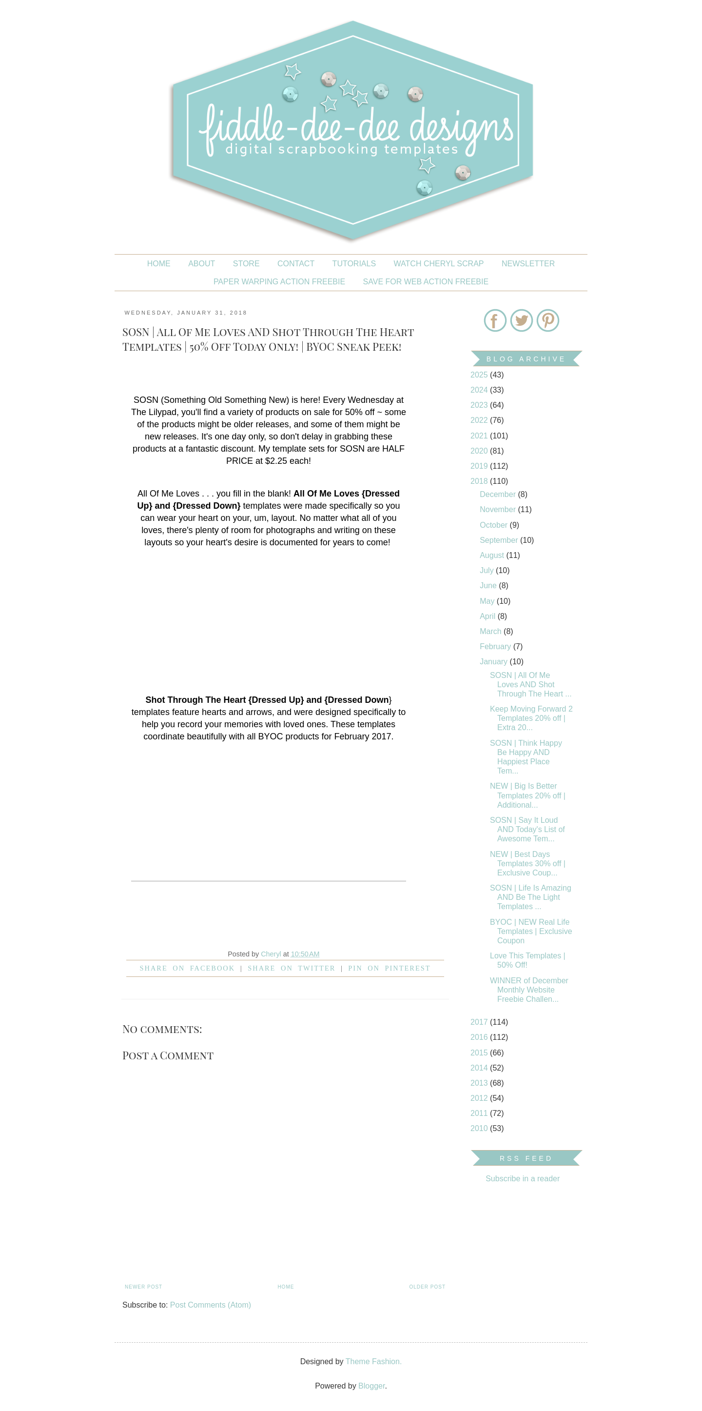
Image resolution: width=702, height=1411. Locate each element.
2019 (480, 466)
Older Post (428, 1287)
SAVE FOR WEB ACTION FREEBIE (426, 282)
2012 (480, 1098)
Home (159, 263)
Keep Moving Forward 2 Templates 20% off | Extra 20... (531, 718)
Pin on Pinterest (389, 968)
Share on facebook (187, 968)
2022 (480, 420)
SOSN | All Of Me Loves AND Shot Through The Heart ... (531, 684)
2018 (480, 481)
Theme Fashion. (374, 1361)
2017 (480, 1022)
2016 (480, 1037)
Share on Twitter (291, 968)
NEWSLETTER (528, 263)
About (201, 263)
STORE (246, 263)
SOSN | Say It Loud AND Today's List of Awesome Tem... (527, 829)
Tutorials (354, 263)
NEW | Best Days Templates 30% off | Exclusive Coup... (528, 863)
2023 (480, 405)
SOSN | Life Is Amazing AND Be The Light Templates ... (530, 897)
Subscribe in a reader (523, 1178)
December (499, 494)
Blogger (371, 1386)
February (496, 646)
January (494, 661)
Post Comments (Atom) (210, 1305)
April (488, 616)
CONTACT (295, 263)
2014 (480, 1068)
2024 (480, 390)
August (493, 555)
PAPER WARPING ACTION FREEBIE (279, 282)
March (492, 631)
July (488, 570)
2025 (480, 375)
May (488, 601)
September (500, 540)
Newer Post (143, 1287)
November (499, 509)
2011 (480, 1113)
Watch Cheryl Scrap (439, 263)
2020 (480, 451)
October (494, 525)
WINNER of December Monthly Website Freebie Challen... (529, 989)
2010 (480, 1128)
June (489, 585)
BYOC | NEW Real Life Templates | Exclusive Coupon (531, 931)
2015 (480, 1053)
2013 (480, 1083)
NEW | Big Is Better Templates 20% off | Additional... (528, 795)
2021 (480, 436)
